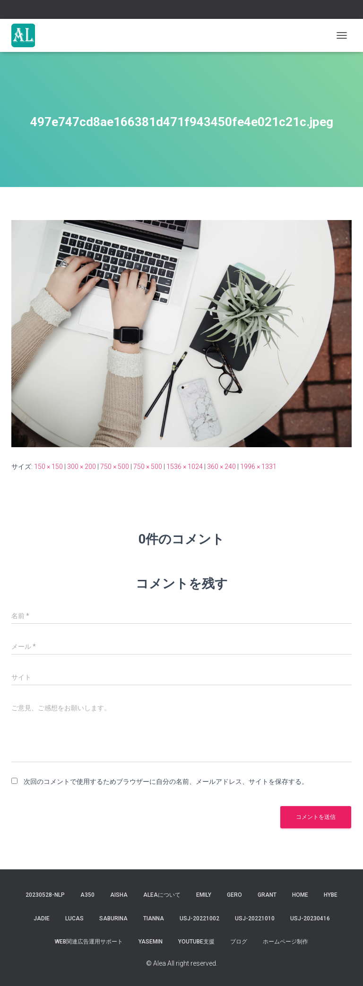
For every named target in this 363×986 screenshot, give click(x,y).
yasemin (150, 941)
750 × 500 (114, 466)
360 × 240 (221, 466)
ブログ (238, 941)
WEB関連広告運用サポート (89, 941)
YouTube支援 (196, 941)
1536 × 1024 (184, 466)
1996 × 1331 (258, 466)
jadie (42, 918)
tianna (153, 918)
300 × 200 (81, 466)
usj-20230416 (310, 918)
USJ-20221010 (255, 918)
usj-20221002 (199, 918)
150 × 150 (48, 466)
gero (234, 895)
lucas (74, 918)
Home (300, 895)
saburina (113, 918)
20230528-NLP (45, 895)
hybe (330, 895)
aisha (119, 895)
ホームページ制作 (285, 941)
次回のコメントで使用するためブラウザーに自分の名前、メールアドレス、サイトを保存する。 (166, 781)
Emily (203, 895)
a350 (87, 895)
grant (267, 895)
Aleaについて (162, 895)
